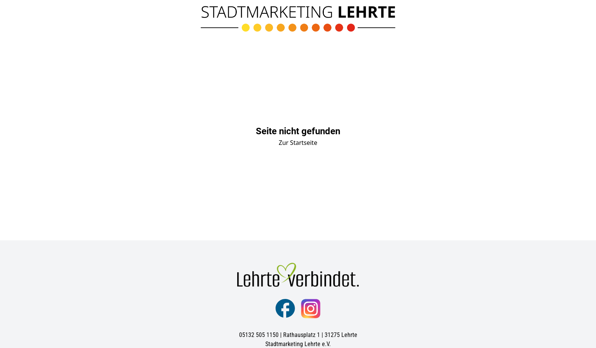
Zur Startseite (298, 142)
